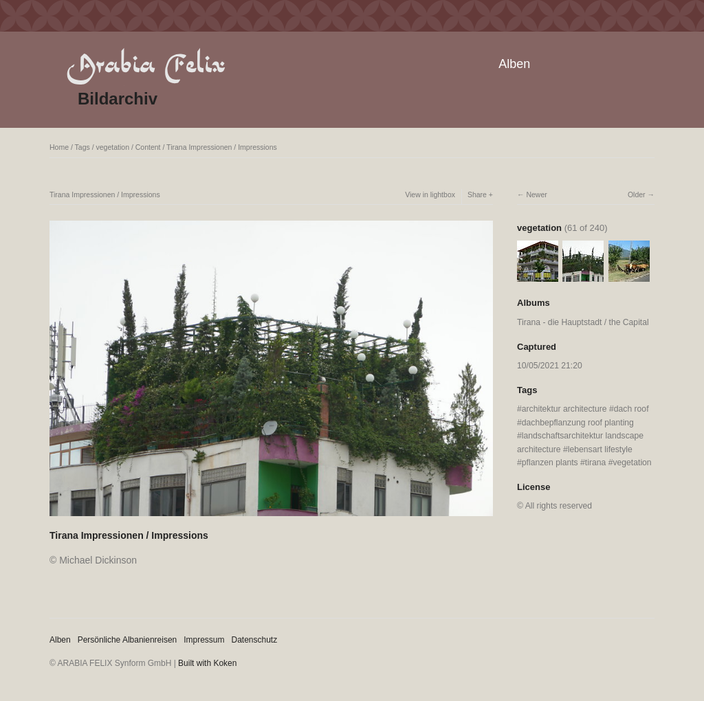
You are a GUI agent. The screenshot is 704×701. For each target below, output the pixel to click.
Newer (536, 194)
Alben (514, 64)
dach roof (631, 409)
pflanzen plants (550, 462)
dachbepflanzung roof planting (578, 422)
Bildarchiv (117, 98)
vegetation (112, 147)
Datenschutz (255, 640)
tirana (595, 462)
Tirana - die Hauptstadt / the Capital (583, 322)
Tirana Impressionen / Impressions (221, 147)
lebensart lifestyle (600, 449)
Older (637, 194)
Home (59, 147)
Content (148, 147)
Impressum (204, 640)
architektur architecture (564, 409)
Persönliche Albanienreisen (127, 640)
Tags (82, 147)
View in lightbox (430, 194)
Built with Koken (207, 663)
